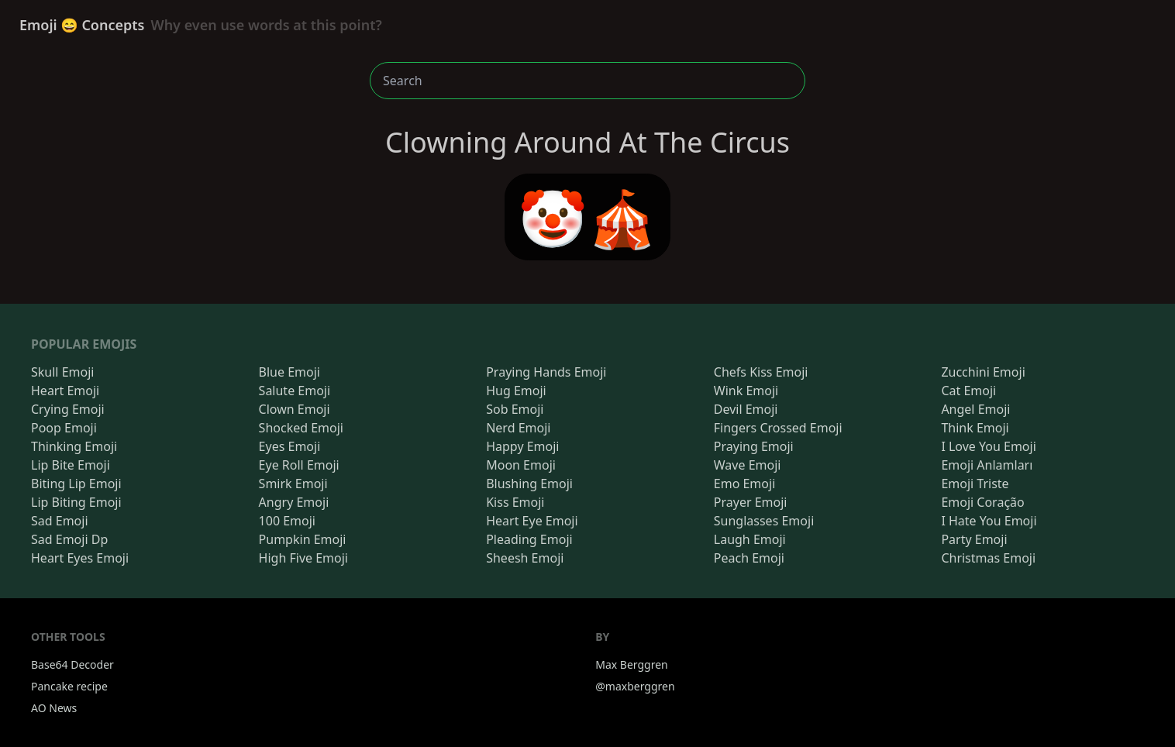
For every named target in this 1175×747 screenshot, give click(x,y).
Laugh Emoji (750, 539)
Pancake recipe (69, 686)
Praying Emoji (754, 446)
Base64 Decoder (72, 664)
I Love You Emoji (988, 446)
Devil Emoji (746, 409)
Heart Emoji (65, 390)
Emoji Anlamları (986, 464)
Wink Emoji (746, 390)
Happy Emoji (522, 446)
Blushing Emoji (529, 483)
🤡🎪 (587, 217)
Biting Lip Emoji (76, 483)
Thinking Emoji (74, 446)
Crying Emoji (68, 409)
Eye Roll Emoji (299, 464)
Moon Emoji (521, 464)
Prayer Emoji (750, 502)
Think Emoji (974, 427)
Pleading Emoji (529, 539)
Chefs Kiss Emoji (761, 371)
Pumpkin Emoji (302, 539)
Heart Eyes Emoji (80, 557)
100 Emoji (287, 520)
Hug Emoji (516, 390)
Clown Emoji (294, 409)
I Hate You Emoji (988, 520)
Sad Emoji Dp (69, 539)
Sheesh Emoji (524, 557)
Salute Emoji (295, 390)
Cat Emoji (968, 390)
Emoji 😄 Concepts (200, 25)
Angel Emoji (975, 409)
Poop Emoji (64, 427)
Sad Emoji (59, 520)
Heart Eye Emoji (531, 520)
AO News (54, 708)
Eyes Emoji (290, 446)
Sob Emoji (514, 409)
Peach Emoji (749, 557)
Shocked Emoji (301, 427)
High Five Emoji (303, 557)
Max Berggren (631, 664)
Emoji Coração (982, 502)
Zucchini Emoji (983, 371)
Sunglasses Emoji (764, 520)
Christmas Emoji (988, 557)
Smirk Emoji (293, 483)
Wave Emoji (747, 464)
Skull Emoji (62, 371)
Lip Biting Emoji (76, 502)
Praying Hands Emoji (546, 371)
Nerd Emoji (518, 427)
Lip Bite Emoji (70, 464)
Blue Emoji (289, 371)
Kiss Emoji (515, 502)
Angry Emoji (294, 502)
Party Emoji (974, 539)
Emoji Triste (974, 483)
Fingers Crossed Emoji (778, 427)
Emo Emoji (745, 483)
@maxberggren (634, 686)
